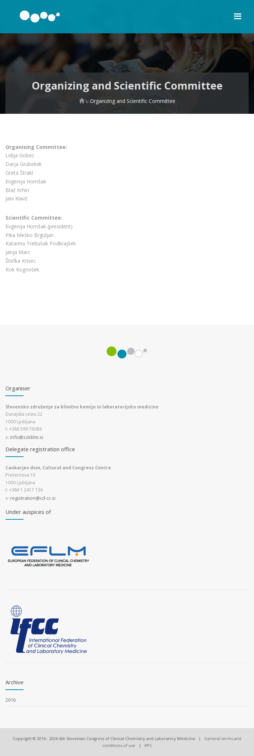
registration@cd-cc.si (33, 498)
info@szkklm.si (26, 437)
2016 (10, 700)
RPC (148, 745)
